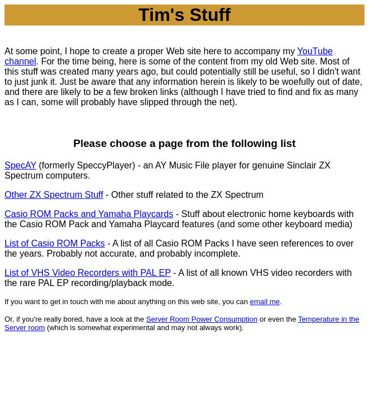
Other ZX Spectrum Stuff (54, 195)
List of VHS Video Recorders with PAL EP (88, 273)
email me (265, 301)
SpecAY (20, 165)
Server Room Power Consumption (201, 319)
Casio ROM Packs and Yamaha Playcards (89, 214)
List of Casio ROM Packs (55, 243)
